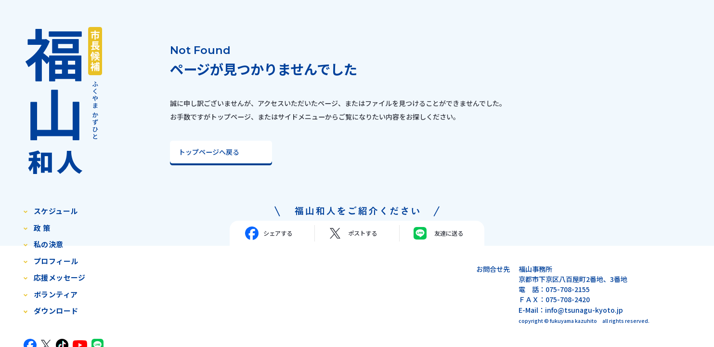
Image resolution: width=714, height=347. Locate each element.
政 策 (42, 228)
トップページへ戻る (209, 152)
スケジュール (56, 211)
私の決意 (49, 244)
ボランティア (56, 294)
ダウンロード (56, 311)
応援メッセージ (60, 277)
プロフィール (56, 261)
